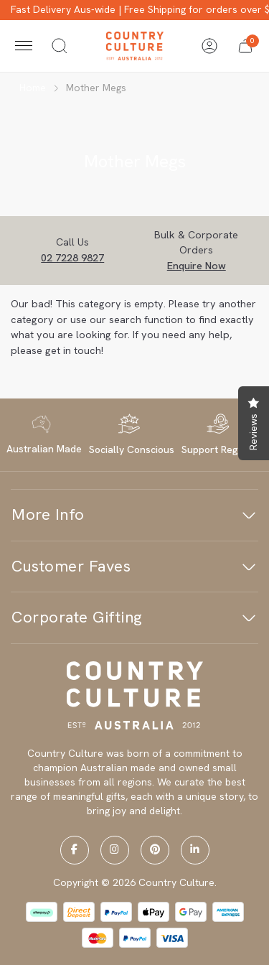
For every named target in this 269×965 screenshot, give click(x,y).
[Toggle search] (59, 46)
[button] (245, 46)
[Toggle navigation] (24, 46)
